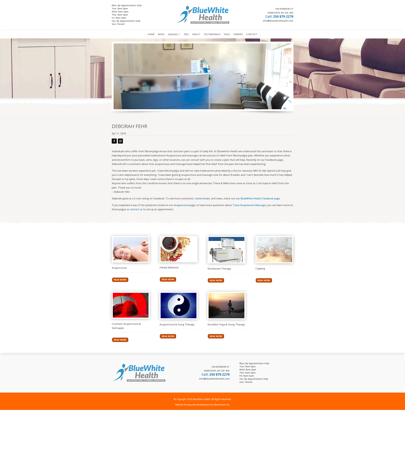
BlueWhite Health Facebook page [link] (260, 198)
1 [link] (199, 104)
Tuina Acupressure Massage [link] (249, 205)
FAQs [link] (227, 34)
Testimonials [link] (212, 34)
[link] (131, 260)
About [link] (196, 34)
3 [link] (205, 104)
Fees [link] (186, 34)
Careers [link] (238, 34)
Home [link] (151, 34)
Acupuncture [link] (181, 205)
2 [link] (202, 104)
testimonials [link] (202, 198)
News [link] (161, 34)
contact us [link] (136, 209)
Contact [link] (251, 34)
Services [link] (173, 34)
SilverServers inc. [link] (222, 404)
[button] (114, 141)
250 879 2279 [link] (283, 16)
